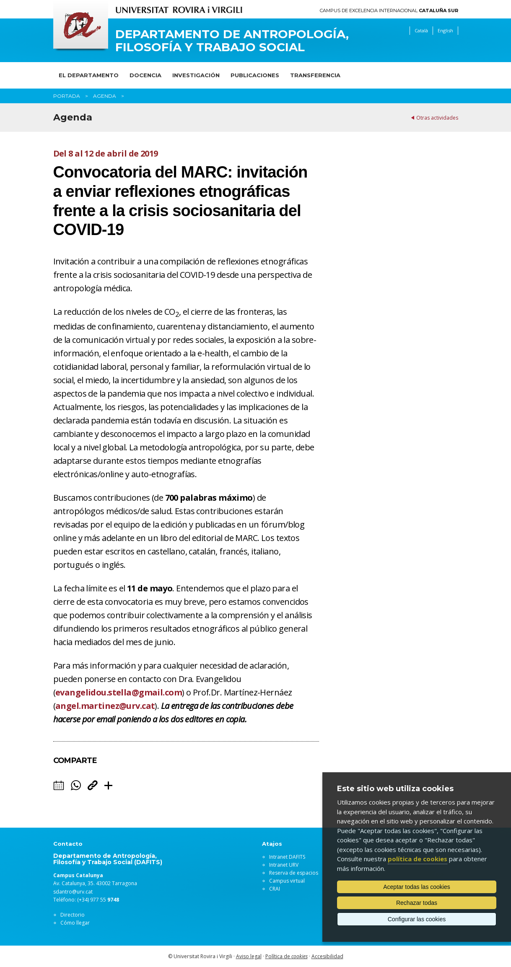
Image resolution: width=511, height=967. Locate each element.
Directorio (72, 914)
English (445, 30)
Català (421, 30)
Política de (286, 956)
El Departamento (89, 75)
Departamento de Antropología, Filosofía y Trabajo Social (232, 41)
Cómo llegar (75, 922)
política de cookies (417, 859)
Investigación (196, 75)
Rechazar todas (416, 902)
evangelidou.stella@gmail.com (118, 692)
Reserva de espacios (293, 872)
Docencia (145, 75)
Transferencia (315, 75)
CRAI (274, 888)
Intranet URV (283, 864)
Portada (66, 96)
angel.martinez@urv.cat (105, 705)
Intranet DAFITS (287, 856)
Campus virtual (287, 880)
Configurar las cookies (417, 919)
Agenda (104, 96)
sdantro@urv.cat (73, 891)
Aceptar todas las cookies (416, 886)
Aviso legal (249, 956)
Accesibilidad (327, 956)
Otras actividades (437, 117)
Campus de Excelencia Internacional (389, 10)
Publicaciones (255, 75)
